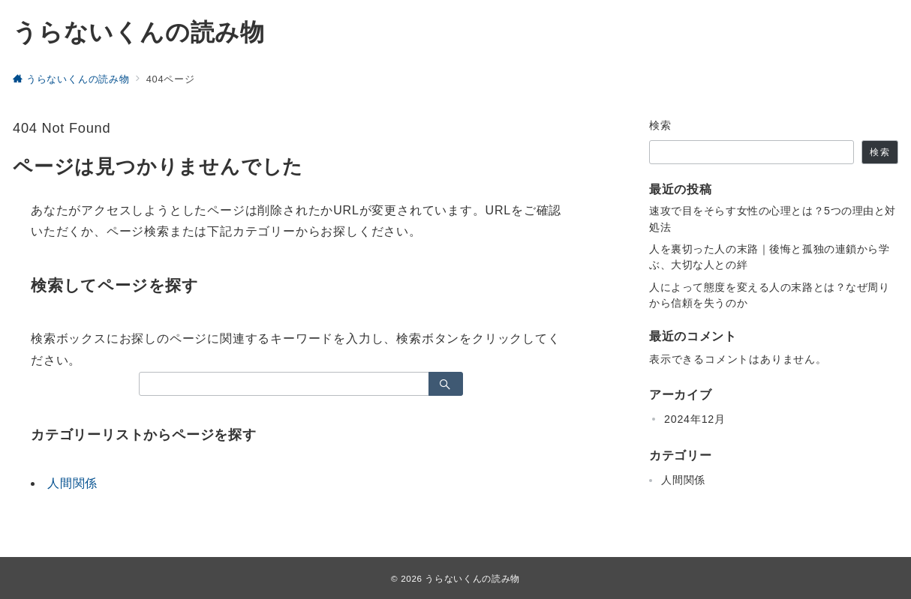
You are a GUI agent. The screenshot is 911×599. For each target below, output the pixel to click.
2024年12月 (695, 419)
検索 (660, 125)
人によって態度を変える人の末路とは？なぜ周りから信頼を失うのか (769, 295)
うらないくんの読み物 (139, 32)
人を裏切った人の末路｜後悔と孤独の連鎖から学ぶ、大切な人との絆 (769, 257)
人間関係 (72, 483)
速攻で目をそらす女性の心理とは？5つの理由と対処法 (772, 218)
